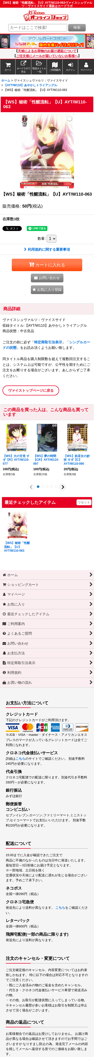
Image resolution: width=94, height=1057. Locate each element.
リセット (84, 502)
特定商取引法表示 (48, 342)
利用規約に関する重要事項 (47, 249)
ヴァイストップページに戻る (31, 390)
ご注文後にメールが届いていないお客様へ (47, 56)
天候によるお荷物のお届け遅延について (47, 51)
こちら (20, 758)
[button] (39, 67)
